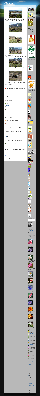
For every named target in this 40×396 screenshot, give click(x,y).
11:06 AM (6, 147)
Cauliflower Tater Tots (31, 333)
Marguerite (7, 102)
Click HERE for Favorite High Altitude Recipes (31, 230)
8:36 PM (6, 156)
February (29, 388)
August (29, 379)
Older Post (25, 162)
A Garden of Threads (7, 105)
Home (15, 162)
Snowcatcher (7, 139)
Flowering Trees (31, 352)
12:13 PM (6, 153)
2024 (28, 369)
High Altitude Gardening (8, 2)
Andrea (6, 133)
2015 (28, 373)
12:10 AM (6, 112)
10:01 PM (6, 109)
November (29, 377)
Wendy (6, 122)
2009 (28, 390)
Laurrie (6, 96)
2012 (28, 375)
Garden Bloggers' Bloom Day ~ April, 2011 (32, 385)
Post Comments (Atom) (8, 163)
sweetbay (6, 108)
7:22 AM (6, 144)
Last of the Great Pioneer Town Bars (30, 361)
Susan (6, 136)
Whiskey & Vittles (29, 359)
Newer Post (6, 162)
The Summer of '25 (31, 344)
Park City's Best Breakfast (30, 362)
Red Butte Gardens (29, 364)
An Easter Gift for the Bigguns (31, 383)
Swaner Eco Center (29, 366)
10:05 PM (6, 124)
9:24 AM (6, 150)
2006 (28, 392)
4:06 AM (6, 115)
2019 (28, 371)
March (29, 387)
